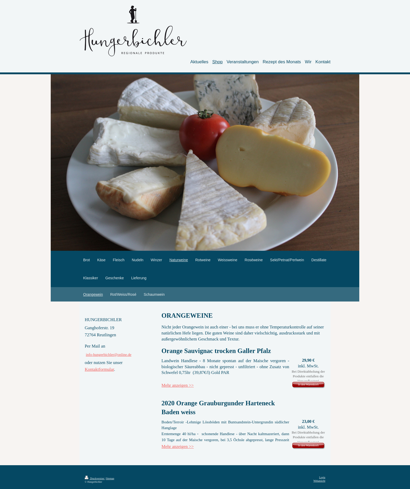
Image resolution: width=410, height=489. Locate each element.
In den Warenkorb (308, 384)
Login (322, 477)
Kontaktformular (99, 369)
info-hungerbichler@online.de (108, 354)
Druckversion (95, 478)
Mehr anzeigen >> (178, 385)
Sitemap (110, 478)
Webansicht (319, 480)
